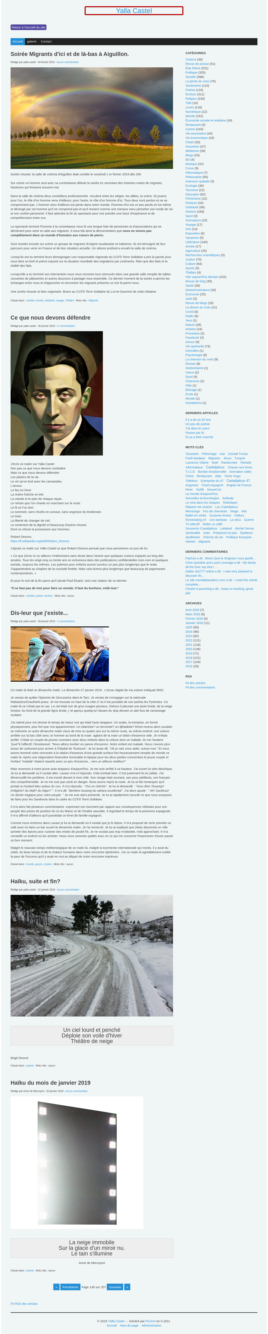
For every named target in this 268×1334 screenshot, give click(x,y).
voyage (60, 300)
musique (191, 164)
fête (188, 385)
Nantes (190, 541)
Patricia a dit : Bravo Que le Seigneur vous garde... (220, 558)
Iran (222, 454)
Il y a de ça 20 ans (198, 419)
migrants (214, 458)
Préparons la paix (225, 532)
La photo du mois (197, 81)
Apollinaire (192, 537)
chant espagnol (212, 485)
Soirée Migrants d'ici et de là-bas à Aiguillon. (70, 54)
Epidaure (246, 532)
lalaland (226, 528)
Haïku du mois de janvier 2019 (50, 1083)
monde (39, 300)
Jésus (227, 458)
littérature (192, 242)
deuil (188, 376)
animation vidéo (240, 471)
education (192, 194)
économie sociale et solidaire (205, 120)
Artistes (190, 329)
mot (244, 511)
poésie (39, 595)
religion (191, 98)
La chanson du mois (199, 359)
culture (190, 263)
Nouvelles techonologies (202, 498)
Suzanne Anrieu (220, 515)
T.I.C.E (190, 471)
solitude (228, 498)
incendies (192, 350)
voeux (189, 372)
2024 (188, 631)
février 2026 (194, 618)
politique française (238, 537)
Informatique (194, 467)
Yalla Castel (134, 11)
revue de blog (195, 281)
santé (189, 285)
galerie (32, 41)
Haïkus (239, 515)
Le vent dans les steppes (202, 502)
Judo (206, 532)
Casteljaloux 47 (238, 480)
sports (189, 268)
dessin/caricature (197, 290)
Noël (215, 462)
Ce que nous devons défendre (50, 318)
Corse (189, 168)
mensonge (192, 511)
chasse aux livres (240, 467)
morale (190, 398)
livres (189, 107)
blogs (189, 155)
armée (190, 246)
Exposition (192, 233)
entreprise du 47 (212, 480)
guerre (39, 864)
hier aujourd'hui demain (201, 277)
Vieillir (200, 489)
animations (193, 220)
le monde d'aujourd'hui (201, 494)
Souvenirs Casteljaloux (201, 528)
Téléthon (191, 480)
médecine (192, 151)
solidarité (50, 300)
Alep (218, 476)
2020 (188, 649)
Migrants (93, 300)
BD (187, 159)
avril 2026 (192, 610)
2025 (188, 627)
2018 (188, 657)
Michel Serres (244, 528)
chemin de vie (213, 537)
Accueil (18, 41)
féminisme (193, 198)
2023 (188, 636)
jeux (188, 320)
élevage (191, 389)
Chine (189, 476)
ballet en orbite (195, 515)
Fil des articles (195, 683)
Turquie (240, 458)
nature (190, 324)
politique (191, 72)
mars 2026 (192, 614)
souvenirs (192, 146)
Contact (46, 41)
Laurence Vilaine (196, 462)
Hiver (189, 489)
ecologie (191, 185)
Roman (190, 363)
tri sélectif (192, 524)
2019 (188, 653)
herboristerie (194, 368)
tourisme (191, 190)
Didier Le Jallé (212, 524)
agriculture (192, 250)
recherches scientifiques (202, 255)
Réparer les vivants (198, 507)
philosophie (193, 177)
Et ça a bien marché (199, 437)
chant (189, 142)
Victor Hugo (232, 476)
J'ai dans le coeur (197, 428)
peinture (191, 203)
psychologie (193, 355)
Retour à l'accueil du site (28, 27)
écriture (48, 595)
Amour (190, 342)
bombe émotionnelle (212, 471)
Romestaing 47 (195, 519)
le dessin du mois (198, 307)
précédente (70, 1287)
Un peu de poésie (197, 424)
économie (192, 294)
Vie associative (195, 133)
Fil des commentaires (200, 687)
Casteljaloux (215, 467)
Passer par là (194, 432)
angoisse (191, 485)
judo (188, 298)
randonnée (229, 462)
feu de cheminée (215, 511)
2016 (188, 666)
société (30, 300)
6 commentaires (66, 326)
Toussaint (192, 454)
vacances (192, 237)
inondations (193, 403)
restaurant (193, 124)
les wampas (218, 519)
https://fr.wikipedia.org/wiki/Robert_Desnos (40, 541)
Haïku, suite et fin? (35, 881)
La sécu (235, 519)
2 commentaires (66, 621)
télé (188, 103)
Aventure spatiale (197, 181)
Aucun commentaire (68, 62)
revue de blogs (196, 303)
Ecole (189, 394)
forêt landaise (195, 458)
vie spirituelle (194, 346)
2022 (188, 640)
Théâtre (69, 300)
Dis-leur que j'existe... (39, 613)
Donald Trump (238, 454)
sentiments (193, 85)
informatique (194, 172)
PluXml (150, 1321)
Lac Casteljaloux (226, 507)
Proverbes (192, 333)
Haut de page (129, 1325)
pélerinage (209, 454)
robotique (230, 502)
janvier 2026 (194, 623)
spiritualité (192, 532)
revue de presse (197, 63)
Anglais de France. (239, 485)
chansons (192, 381)
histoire (190, 211)
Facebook (192, 337)
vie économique (196, 137)
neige (234, 511)
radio (189, 316)
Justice (48, 864)
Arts (188, 229)
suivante (115, 1287)
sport (189, 216)
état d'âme (192, 68)
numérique (193, 111)
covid (189, 311)
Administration (151, 1325)
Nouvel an (214, 489)
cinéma (190, 59)
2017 (188, 662)
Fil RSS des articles (24, 1303)
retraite (245, 462)
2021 (188, 644)
